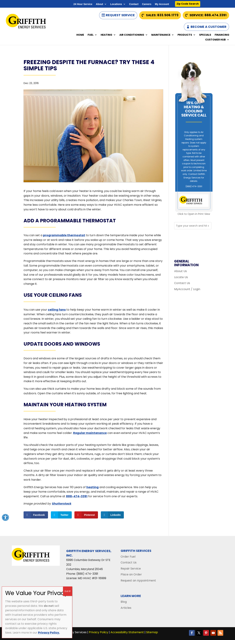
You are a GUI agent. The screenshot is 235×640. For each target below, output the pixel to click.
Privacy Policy (98, 632)
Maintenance (160, 35)
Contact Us (182, 283)
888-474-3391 (76, 496)
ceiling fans (57, 310)
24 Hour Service (82, 4)
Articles (126, 608)
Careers (146, 4)
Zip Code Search (187, 4)
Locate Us (181, 277)
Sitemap (152, 632)
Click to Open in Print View (194, 214)
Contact (133, 4)
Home (80, 35)
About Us (180, 271)
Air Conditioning (131, 35)
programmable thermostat (64, 235)
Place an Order (131, 574)
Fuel (91, 35)
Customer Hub (215, 39)
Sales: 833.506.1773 (162, 15)
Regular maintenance (90, 433)
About (99, 4)
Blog (124, 602)
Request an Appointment (138, 580)
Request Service (120, 15)
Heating (106, 35)
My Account (162, 4)
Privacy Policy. (49, 633)
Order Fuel (128, 557)
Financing (222, 35)
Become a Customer (208, 26)
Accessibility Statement (127, 632)
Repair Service (131, 568)
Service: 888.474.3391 (207, 15)
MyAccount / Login (187, 289)
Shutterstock (61, 504)
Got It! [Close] (67, 591)
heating (92, 487)
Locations (116, 4)
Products (185, 35)
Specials (205, 35)
